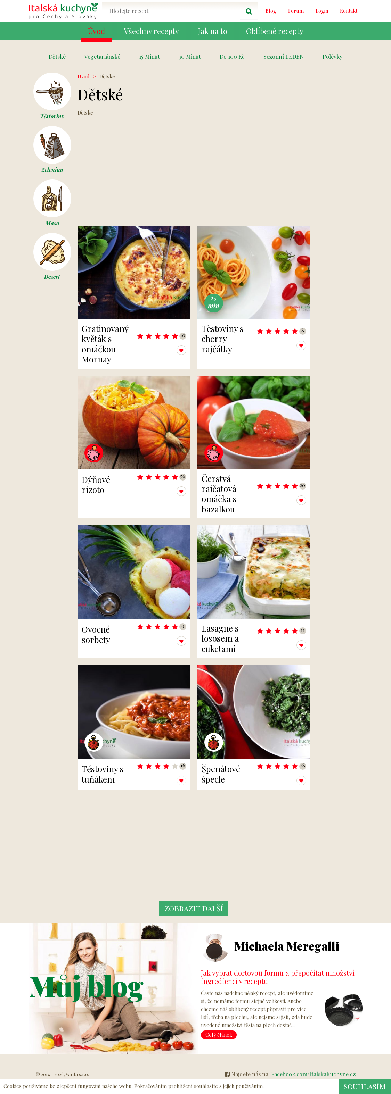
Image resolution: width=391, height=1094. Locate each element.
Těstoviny (52, 96)
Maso (52, 203)
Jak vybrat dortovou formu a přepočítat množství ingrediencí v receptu (278, 977)
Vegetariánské (102, 56)
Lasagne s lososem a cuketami (220, 638)
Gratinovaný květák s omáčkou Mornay (105, 344)
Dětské (57, 56)
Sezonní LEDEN (283, 56)
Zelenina (52, 149)
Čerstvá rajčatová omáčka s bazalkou (219, 494)
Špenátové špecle (221, 773)
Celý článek (218, 1034)
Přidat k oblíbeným (164, 350)
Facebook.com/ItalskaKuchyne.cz (313, 1074)
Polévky (332, 56)
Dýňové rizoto (96, 484)
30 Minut (190, 56)
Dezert (52, 256)
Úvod (83, 76)
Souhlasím (364, 1086)
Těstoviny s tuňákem (103, 773)
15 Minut (149, 56)
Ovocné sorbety (96, 634)
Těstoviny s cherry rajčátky (223, 338)
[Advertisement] (194, 170)
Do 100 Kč (232, 56)
